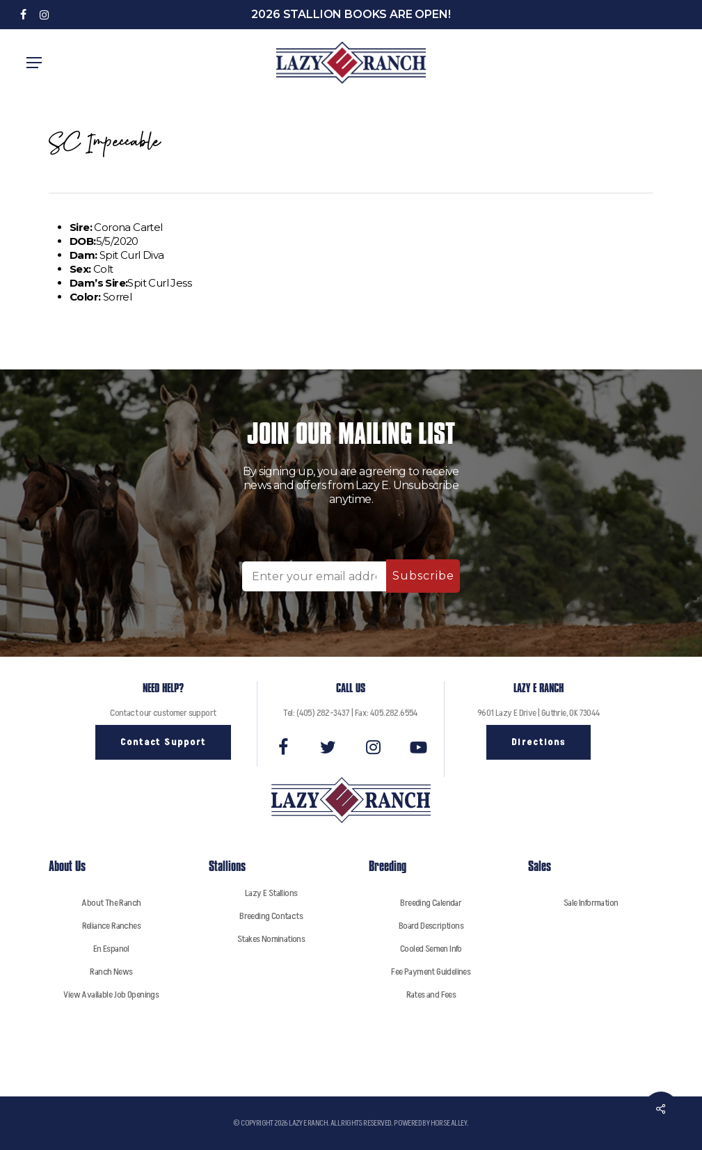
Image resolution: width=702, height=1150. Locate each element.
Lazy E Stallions (271, 893)
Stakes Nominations (271, 938)
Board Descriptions (431, 925)
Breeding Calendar (430, 902)
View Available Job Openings (111, 994)
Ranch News (111, 971)
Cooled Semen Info (431, 948)
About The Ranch (111, 902)
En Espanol (111, 948)
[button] (34, 63)
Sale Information (591, 902)
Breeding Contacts (271, 916)
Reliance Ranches (111, 925)
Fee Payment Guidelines (430, 971)
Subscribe (423, 575)
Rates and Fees (431, 994)
